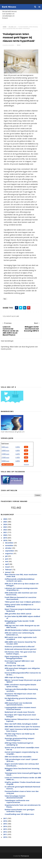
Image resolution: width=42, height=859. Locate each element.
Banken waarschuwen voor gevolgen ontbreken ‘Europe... (19, 811)
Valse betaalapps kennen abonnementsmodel (15, 797)
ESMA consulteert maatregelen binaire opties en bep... (20, 686)
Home (4, 27)
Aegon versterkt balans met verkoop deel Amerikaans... (22, 765)
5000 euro (5, 447)
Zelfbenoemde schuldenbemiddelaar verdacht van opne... (19, 580)
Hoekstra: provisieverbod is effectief (19, 647)
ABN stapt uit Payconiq (14, 678)
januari (8, 572)
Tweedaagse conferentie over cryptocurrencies (17, 802)
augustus (9, 554)
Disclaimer (26, 464)
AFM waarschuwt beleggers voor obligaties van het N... (22, 669)
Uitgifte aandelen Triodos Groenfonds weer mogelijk (22, 783)
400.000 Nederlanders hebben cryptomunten (23, 630)
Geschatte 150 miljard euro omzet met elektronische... (20, 695)
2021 (5, 533)
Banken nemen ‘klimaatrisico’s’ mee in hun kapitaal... (22, 721)
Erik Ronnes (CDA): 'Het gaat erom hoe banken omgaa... (20, 653)
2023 (5, 527)
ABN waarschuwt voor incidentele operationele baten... (18, 704)
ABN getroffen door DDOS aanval (18, 614)
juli (6, 556)
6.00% (18, 451)
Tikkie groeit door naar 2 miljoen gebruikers (23, 602)
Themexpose (25, 856)
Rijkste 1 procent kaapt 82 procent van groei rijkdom (23, 681)
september (10, 551)
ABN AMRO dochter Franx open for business (22, 727)
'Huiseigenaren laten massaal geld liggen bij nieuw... (23, 774)
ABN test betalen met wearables (18, 757)
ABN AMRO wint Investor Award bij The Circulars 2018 (20, 643)
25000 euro (5, 458)
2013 (5, 829)
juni (7, 559)
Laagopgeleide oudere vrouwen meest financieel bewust (20, 709)
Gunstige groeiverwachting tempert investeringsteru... (19, 740)
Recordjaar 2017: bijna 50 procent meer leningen (20, 716)
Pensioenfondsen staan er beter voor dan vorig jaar (22, 793)
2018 (5, 541)
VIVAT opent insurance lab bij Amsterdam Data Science (21, 730)
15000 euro (5, 454)
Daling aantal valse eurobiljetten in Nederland (19, 606)
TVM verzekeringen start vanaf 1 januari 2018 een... (21, 760)
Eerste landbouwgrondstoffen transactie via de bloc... (23, 674)
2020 (5, 535)
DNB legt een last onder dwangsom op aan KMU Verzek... (22, 627)
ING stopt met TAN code (15, 666)
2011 (5, 835)
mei (7, 562)
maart (8, 567)
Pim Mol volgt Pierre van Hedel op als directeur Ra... (20, 735)
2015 (5, 824)
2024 (5, 525)
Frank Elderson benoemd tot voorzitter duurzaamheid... (20, 598)
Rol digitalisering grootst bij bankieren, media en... (21, 700)
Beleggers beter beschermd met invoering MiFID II (22, 770)
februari (8, 570)
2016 (5, 821)
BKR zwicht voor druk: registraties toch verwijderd (21, 639)
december (9, 543)
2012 (5, 832)
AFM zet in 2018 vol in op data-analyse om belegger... (22, 585)
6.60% (18, 454)
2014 (5, 827)
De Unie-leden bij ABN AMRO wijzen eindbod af (22, 618)
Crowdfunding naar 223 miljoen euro (19, 814)
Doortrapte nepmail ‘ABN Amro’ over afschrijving (19, 662)
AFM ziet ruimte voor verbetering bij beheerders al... (19, 634)
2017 (5, 819)
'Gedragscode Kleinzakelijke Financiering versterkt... (21, 690)
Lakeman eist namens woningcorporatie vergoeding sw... (21, 589)
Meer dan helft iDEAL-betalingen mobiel (21, 724)
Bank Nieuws (9, 7)
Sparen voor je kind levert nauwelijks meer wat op (22, 749)
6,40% (18, 458)
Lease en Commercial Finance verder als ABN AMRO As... (23, 779)
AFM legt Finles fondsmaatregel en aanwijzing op (19, 744)
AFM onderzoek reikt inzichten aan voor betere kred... (21, 594)
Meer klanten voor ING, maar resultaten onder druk (21, 576)
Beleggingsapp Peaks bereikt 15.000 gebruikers (19, 622)
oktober (8, 548)
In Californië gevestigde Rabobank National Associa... (22, 788)
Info (26, 447)
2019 (5, 538)
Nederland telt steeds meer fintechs (19, 712)
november (9, 546)
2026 (5, 519)
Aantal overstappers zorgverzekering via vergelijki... (21, 753)
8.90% (18, 447)
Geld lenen (5, 444)
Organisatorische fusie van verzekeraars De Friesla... (23, 806)
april (7, 564)
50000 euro (5, 461)
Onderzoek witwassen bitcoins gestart (20, 649)
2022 (5, 530)
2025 (5, 522)
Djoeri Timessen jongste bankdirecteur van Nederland (22, 610)
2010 (5, 837)
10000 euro (5, 451)
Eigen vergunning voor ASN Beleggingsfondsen (16, 658)
